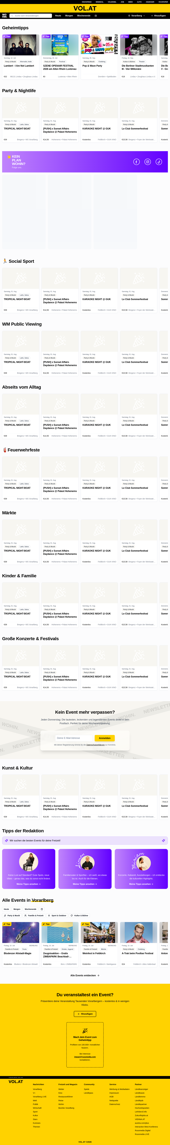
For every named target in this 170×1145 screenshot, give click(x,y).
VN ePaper (163, 2)
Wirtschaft (37, 1108)
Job (122, 2)
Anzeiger (150, 2)
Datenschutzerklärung (95, 745)
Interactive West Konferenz (146, 1127)
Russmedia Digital (142, 1130)
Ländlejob (139, 1100)
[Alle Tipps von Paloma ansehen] (28, 869)
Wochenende (83, 16)
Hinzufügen (158, 16)
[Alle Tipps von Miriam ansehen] (141, 869)
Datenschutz (114, 1104)
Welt (35, 1100)
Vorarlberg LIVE (39, 1097)
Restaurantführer (65, 1097)
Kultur (35, 1115)
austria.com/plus (142, 1123)
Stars (35, 1119)
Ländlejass (88, 1093)
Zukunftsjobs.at (141, 1115)
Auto (139, 2)
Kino (60, 1093)
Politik (35, 1104)
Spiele (86, 1089)
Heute (58, 16)
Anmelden (104, 738)
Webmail (100, 2)
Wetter (61, 1089)
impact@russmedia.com (85, 1057)
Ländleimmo (140, 1097)
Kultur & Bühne (79, 915)
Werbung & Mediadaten (119, 1089)
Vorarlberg (136, 16)
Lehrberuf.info (141, 1112)
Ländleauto (139, 1093)
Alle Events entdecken (84, 975)
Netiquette (113, 1100)
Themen (36, 1127)
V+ (34, 1093)
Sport (35, 1112)
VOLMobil (112, 2)
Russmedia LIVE (142, 1134)
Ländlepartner (141, 1104)
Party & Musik (12, 915)
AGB (111, 1097)
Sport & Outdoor (57, 915)
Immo (130, 2)
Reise (60, 1100)
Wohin (61, 1104)
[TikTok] (159, 162)
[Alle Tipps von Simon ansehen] (85, 869)
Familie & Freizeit (33, 915)
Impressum (114, 1093)
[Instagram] (147, 162)
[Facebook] (136, 162)
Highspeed (87, 2)
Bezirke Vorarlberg (66, 1108)
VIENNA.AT (140, 1119)
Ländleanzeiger (141, 1089)
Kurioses (36, 1123)
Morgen (69, 16)
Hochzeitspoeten (142, 1108)
